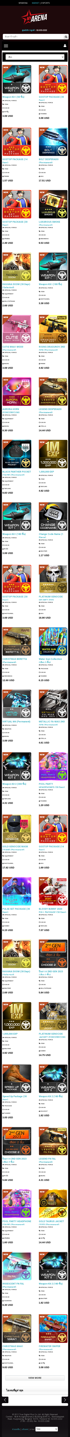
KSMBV (5, 926)
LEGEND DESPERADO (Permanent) (50, 410)
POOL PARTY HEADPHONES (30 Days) (52, 785)
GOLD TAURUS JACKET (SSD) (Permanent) (51, 1223)
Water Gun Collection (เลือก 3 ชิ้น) (50, 660)
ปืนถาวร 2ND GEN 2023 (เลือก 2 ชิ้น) (51, 973)
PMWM (5, 176)
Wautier (43, 551)
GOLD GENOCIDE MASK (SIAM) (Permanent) (15, 848)
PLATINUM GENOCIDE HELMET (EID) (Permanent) (51, 598)
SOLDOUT (43, 1111)
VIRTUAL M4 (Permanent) (16, 721)
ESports (45, 3)
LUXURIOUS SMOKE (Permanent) (49, 223)
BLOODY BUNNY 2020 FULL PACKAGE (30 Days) (52, 910)
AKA (41, 176)
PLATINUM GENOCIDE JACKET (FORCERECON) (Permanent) (52, 1035)
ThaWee (43, 114)
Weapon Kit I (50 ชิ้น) (13, 97)
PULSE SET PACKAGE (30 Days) (16, 910)
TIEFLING (6, 489)
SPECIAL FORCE (9, 100)
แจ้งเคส (25, 1429)
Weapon (6, 729)
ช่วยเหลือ (16, 1429)
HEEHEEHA (44, 239)
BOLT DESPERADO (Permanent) (49, 161)
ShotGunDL (44, 299)
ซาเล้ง (5, 549)
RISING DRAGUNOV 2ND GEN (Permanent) (52, 348)
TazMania (7, 1301)
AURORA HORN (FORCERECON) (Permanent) (10, 410)
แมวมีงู (5, 112)
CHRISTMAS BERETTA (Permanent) (14, 660)
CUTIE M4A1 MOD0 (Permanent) (12, 348)
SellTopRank (8, 301)
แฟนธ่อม (6, 239)
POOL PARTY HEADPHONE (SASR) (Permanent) (16, 1223)
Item (5, 104)
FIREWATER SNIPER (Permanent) (49, 1348)
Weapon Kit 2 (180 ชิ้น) (51, 1096)
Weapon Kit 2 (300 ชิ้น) (14, 784)
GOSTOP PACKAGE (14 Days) (14, 161)
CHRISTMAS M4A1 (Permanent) (12, 1348)
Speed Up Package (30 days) (14, 1098)
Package (43, 669)
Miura (5, 364)
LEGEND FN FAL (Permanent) (47, 1160)
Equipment (7, 294)
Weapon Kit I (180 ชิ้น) (50, 284)
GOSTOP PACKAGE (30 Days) (51, 98)
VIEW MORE (34, 1377)
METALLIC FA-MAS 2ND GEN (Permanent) (52, 723)
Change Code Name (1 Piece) (51, 535)
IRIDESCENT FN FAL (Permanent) (13, 1285)
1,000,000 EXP (46, 471)
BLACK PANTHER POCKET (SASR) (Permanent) (16, 473)
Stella (42, 426)
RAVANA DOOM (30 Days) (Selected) (16, 286)
